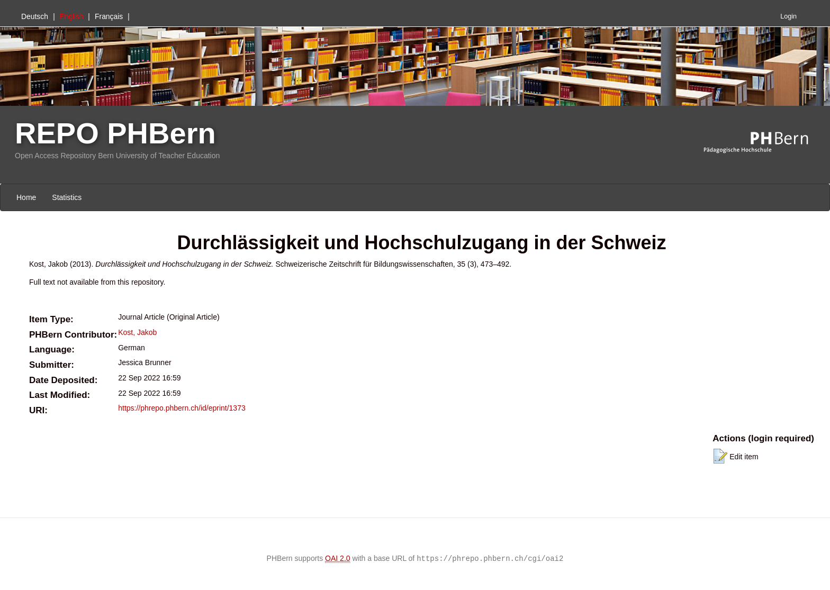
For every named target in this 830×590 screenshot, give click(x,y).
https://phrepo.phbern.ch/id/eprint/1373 (182, 408)
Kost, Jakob (137, 332)
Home (26, 197)
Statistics (67, 197)
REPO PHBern (115, 133)
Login (788, 16)
